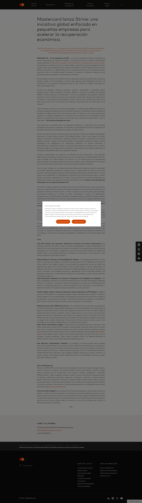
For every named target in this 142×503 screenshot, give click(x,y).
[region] (71, 214)
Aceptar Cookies (79, 221)
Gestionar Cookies (63, 221)
